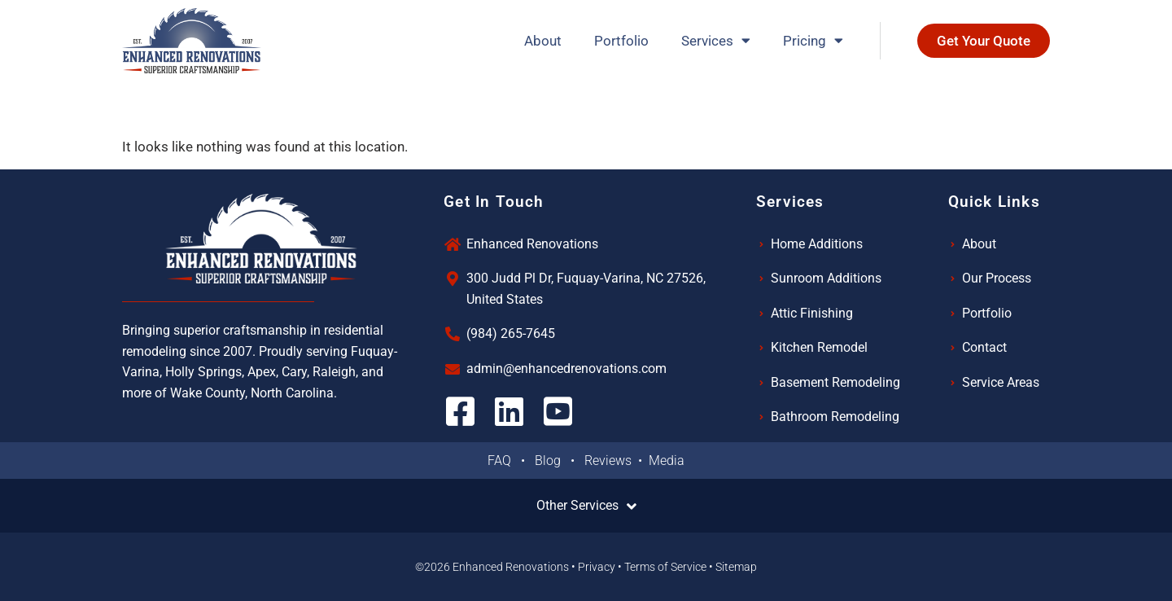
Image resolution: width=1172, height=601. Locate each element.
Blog (553, 460)
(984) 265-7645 (510, 333)
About (543, 41)
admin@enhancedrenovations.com (566, 368)
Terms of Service (665, 566)
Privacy (596, 566)
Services (715, 40)
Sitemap (736, 566)
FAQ (504, 460)
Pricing (813, 40)
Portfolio (621, 41)
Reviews (609, 460)
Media (666, 460)
